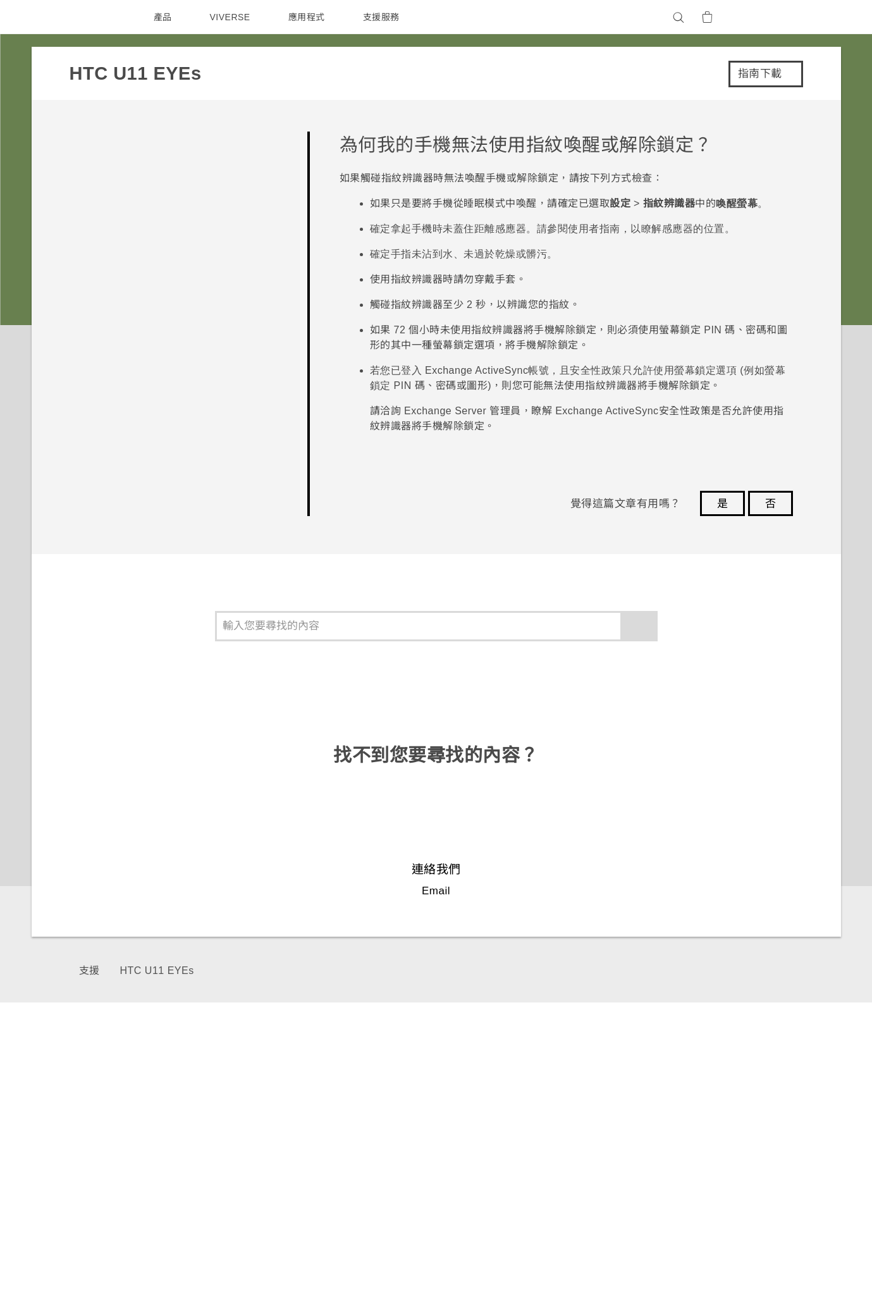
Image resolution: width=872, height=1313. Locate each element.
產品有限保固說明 (557, 1109)
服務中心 (539, 1092)
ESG (642, 1092)
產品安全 (650, 1143)
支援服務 (383, 17)
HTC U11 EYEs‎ (156, 971)
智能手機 (351, 1109)
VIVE (344, 1160)
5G (339, 1092)
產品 (163, 17)
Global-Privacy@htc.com (681, 1280)
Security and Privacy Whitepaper (709, 1177)
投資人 (646, 1109)
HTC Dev (437, 1092)
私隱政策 (650, 1126)
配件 (342, 1143)
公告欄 (535, 1126)
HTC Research (449, 1109)
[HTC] (100, 17)
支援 (89, 971)
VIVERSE (232, 17)
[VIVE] (770, 17)
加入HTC (651, 1160)
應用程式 (309, 17)
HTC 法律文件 (757, 1249)
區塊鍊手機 (356, 1126)
